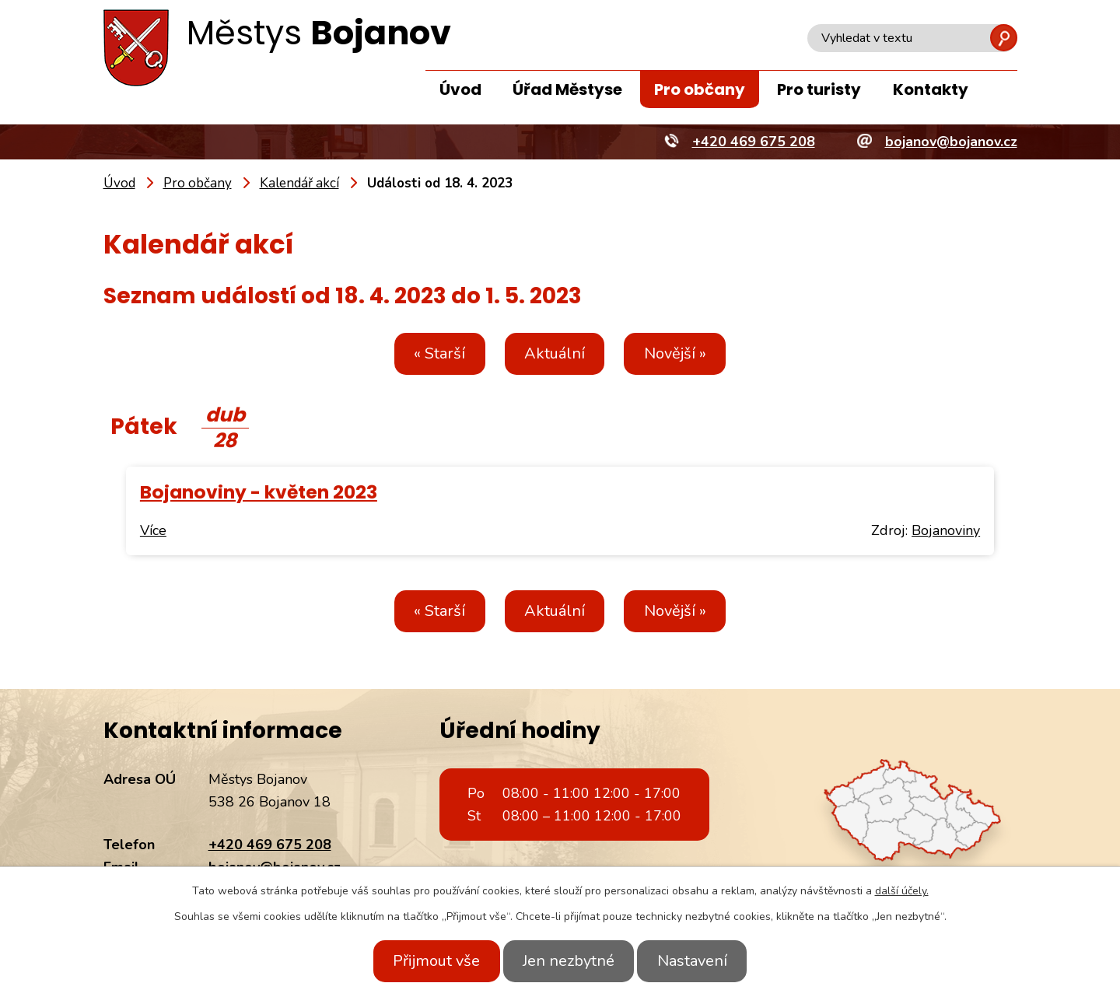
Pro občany (699, 89)
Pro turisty (819, 89)
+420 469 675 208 (269, 844)
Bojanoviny (946, 530)
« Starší (429, 353)
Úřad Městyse (567, 89)
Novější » (685, 353)
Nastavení (702, 960)
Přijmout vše (426, 960)
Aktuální (554, 353)
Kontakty (930, 89)
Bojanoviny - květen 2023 (258, 492)
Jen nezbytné (568, 960)
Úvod (460, 89)
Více (153, 530)
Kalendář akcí (299, 183)
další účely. (902, 890)
